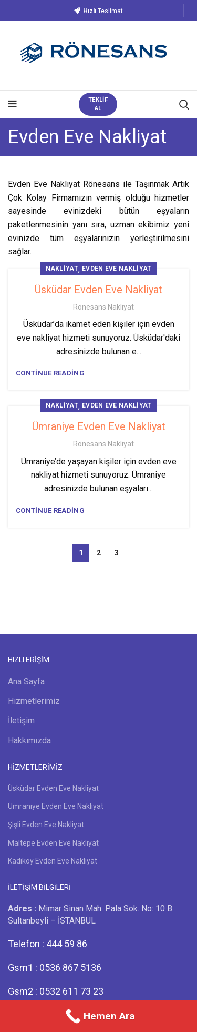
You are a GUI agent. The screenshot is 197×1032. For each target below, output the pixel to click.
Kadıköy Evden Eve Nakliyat (52, 861)
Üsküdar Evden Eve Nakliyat (98, 289)
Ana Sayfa (26, 682)
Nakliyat (62, 268)
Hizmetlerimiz (34, 701)
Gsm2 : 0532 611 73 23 (55, 991)
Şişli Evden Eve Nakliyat (46, 824)
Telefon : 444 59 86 (47, 943)
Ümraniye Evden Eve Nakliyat (98, 426)
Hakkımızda (29, 741)
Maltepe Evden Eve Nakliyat (53, 843)
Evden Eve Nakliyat (116, 268)
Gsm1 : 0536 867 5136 (54, 967)
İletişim (21, 721)
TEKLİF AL (98, 104)
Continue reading (50, 373)
